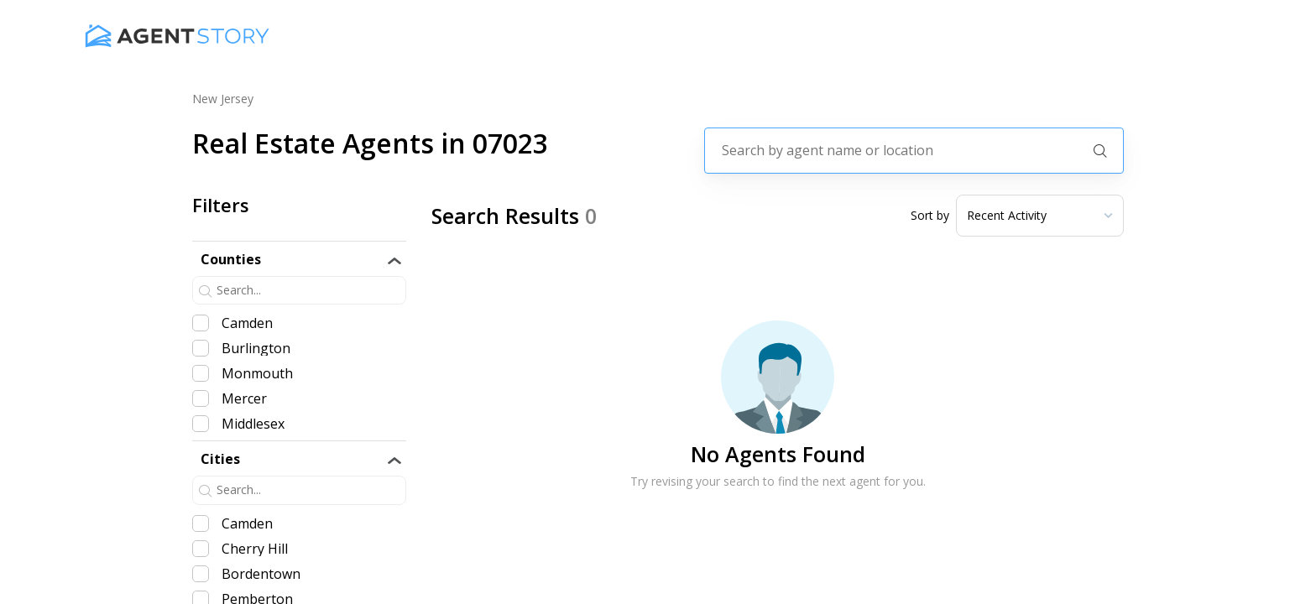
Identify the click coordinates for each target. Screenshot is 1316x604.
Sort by (930, 215)
